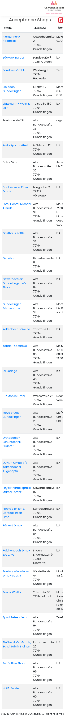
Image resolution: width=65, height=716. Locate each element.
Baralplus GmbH (14, 70)
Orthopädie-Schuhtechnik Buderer (12, 442)
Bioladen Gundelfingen (12, 89)
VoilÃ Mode (11, 688)
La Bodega (10, 371)
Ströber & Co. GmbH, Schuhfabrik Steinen (17, 644)
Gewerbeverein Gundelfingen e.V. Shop (15, 283)
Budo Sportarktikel (15, 145)
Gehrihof (8, 258)
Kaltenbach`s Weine (16, 329)
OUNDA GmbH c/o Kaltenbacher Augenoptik (15, 467)
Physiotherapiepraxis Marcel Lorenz (17, 490)
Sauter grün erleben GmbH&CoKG (16, 573)
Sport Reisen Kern (15, 617)
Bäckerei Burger (13, 58)
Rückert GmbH (13, 525)
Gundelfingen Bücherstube (12, 306)
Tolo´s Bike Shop (14, 663)
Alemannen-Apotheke (11, 39)
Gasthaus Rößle (13, 233)
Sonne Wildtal (12, 592)
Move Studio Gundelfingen (12, 415)
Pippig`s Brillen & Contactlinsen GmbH (14, 513)
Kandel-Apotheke (15, 346)
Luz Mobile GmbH (14, 396)
